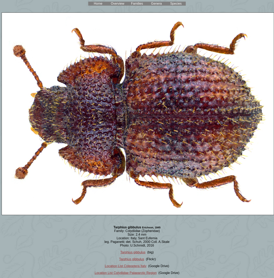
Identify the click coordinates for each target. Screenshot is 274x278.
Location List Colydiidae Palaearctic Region (126, 273)
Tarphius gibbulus (132, 252)
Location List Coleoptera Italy (125, 266)
